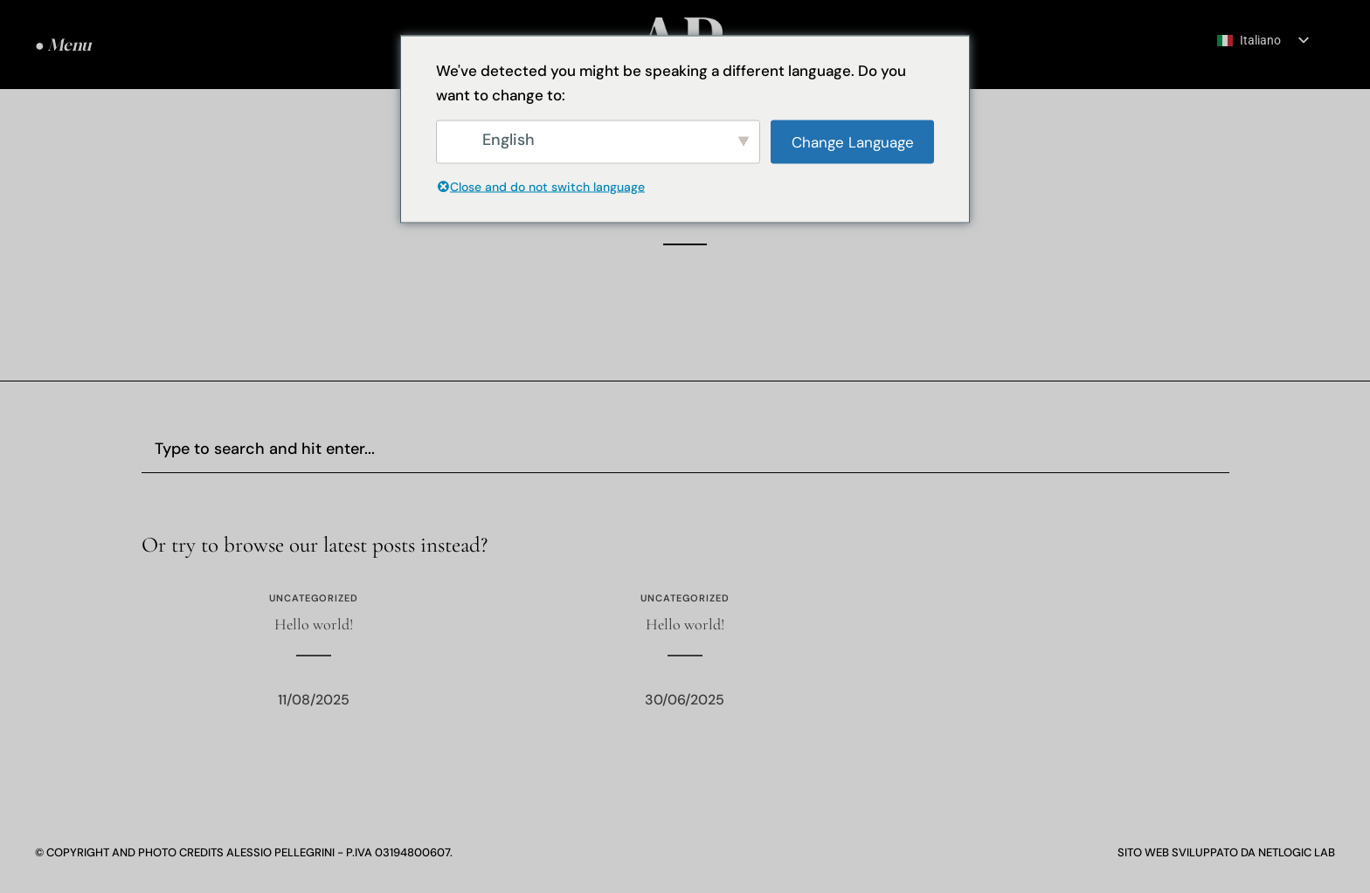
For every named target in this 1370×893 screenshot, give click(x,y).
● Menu (63, 44)
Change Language (853, 141)
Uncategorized (313, 598)
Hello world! (313, 624)
